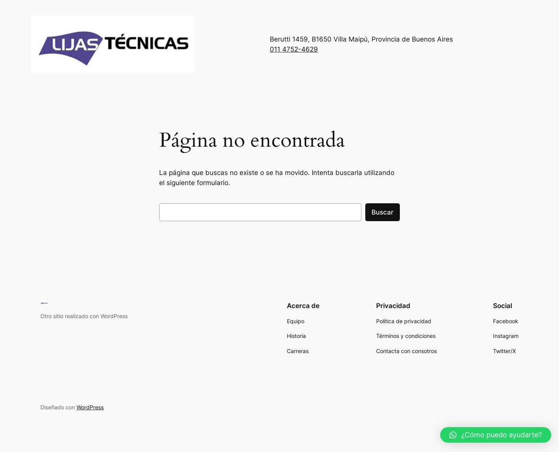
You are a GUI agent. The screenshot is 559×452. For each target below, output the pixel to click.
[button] (495, 435)
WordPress (90, 407)
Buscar (383, 212)
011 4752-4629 (294, 49)
